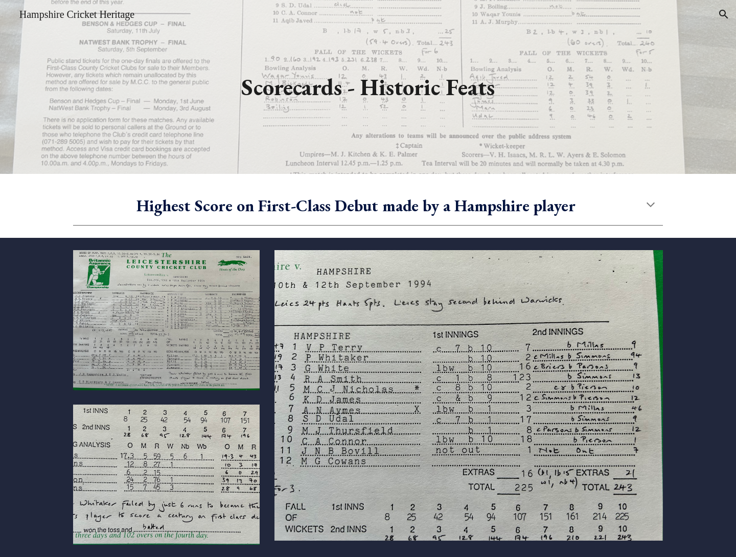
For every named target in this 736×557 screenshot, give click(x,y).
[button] (723, 14)
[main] (368, 87)
